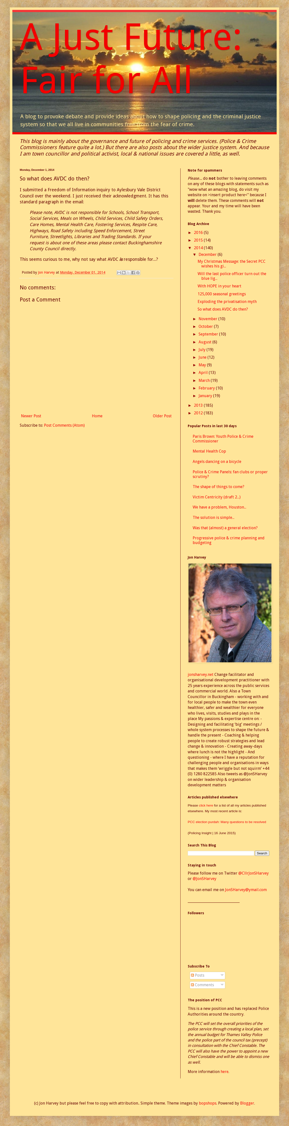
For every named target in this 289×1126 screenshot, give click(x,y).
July (202, 349)
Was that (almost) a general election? (225, 528)
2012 (199, 413)
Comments (202, 985)
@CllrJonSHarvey (253, 873)
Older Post (162, 416)
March (205, 380)
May (203, 365)
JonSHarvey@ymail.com (246, 889)
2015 (199, 240)
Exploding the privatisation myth (227, 301)
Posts (197, 975)
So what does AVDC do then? (223, 309)
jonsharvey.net (200, 674)
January (206, 395)
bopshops (207, 1103)
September (209, 334)
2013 (199, 405)
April (204, 372)
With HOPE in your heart (219, 286)
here (224, 1071)
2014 (199, 248)
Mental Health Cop (209, 451)
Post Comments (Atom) (64, 425)
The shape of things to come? (218, 486)
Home (97, 416)
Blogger (247, 1103)
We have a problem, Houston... (219, 507)
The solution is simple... (213, 517)
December (208, 254)
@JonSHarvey (204, 878)
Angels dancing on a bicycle (217, 461)
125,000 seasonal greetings (222, 294)
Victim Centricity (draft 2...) (217, 497)
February (207, 388)
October (206, 326)
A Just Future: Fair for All (131, 58)
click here (206, 805)
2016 (199, 232)
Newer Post (31, 416)
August (205, 342)
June (203, 357)
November (208, 319)
